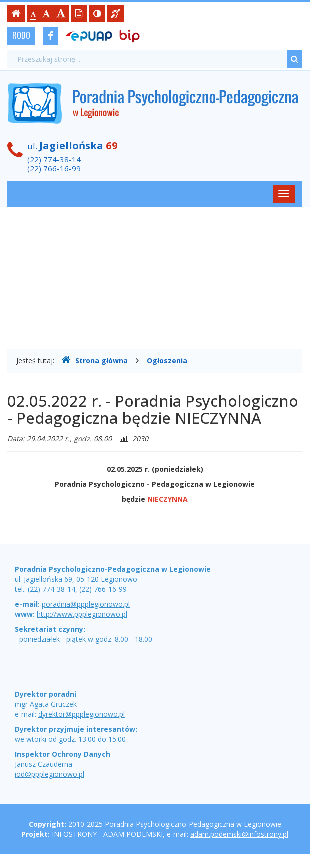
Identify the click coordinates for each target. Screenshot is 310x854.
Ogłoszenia (167, 360)
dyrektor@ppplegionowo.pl (81, 714)
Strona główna (95, 360)
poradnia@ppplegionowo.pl (86, 604)
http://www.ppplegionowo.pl (82, 614)
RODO (21, 35)
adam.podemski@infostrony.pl (239, 834)
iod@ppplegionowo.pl (49, 774)
